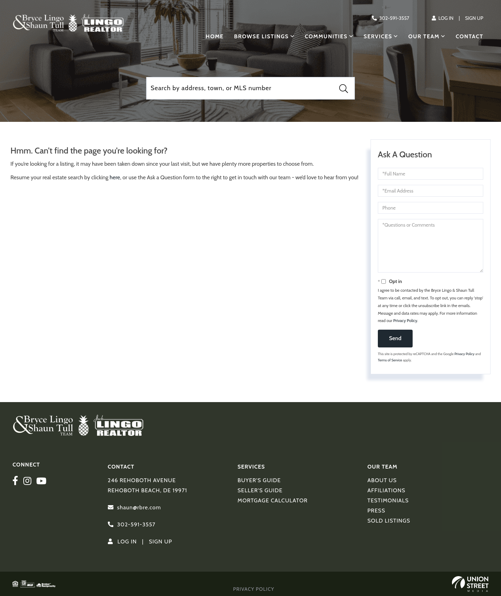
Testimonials (388, 500)
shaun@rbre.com (139, 507)
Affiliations (386, 490)
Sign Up (474, 18)
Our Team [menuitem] (424, 36)
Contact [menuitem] (469, 36)
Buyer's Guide (259, 480)
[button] (343, 88)
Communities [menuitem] (326, 36)
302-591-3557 (394, 18)
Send (395, 338)
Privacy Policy (405, 320)
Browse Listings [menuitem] (261, 36)
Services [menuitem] (378, 36)
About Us (382, 480)
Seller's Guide (260, 490)
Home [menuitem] (215, 36)
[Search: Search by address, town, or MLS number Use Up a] (250, 88)
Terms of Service (390, 360)
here (115, 177)
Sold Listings (388, 520)
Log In (445, 18)
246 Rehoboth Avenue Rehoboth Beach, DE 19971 (147, 485)
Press (376, 510)
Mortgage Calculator (273, 500)
